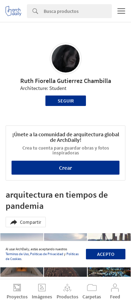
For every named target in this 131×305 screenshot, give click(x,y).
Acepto (105, 254)
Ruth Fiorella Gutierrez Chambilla (65, 81)
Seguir (66, 101)
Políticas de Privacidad (46, 254)
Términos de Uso (17, 254)
